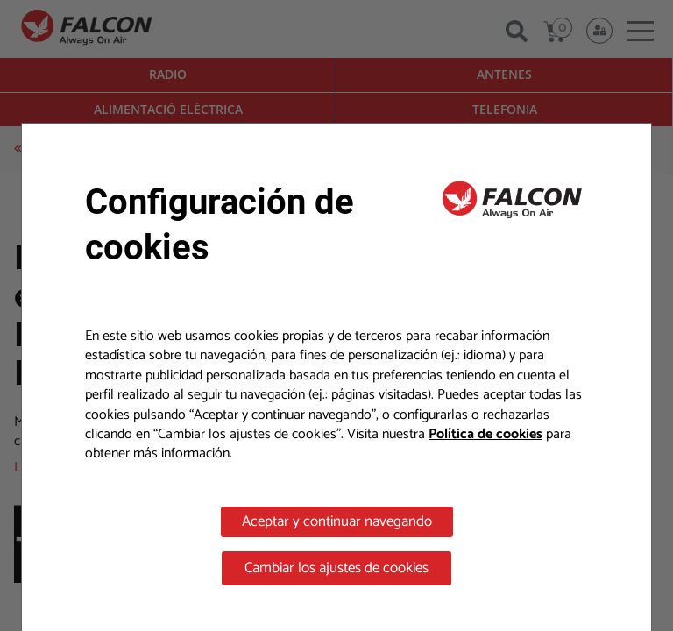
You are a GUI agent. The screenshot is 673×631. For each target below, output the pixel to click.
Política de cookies (485, 434)
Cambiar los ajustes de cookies (336, 568)
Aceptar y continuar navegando (337, 521)
